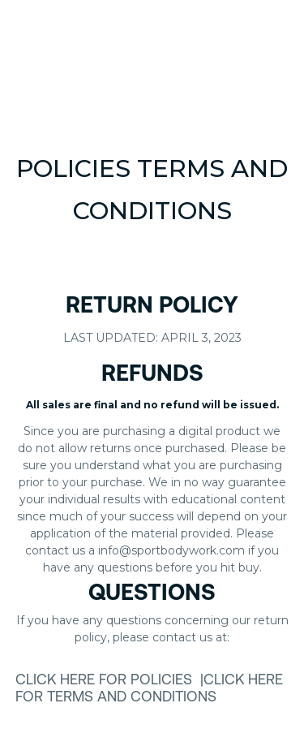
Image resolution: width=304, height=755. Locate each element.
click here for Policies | (109, 680)
